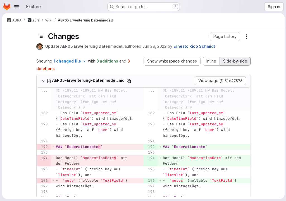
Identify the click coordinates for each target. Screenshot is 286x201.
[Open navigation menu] (16, 6)
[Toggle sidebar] (40, 36)
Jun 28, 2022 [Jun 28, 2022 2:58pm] (154, 46)
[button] (224, 36)
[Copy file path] (128, 81)
